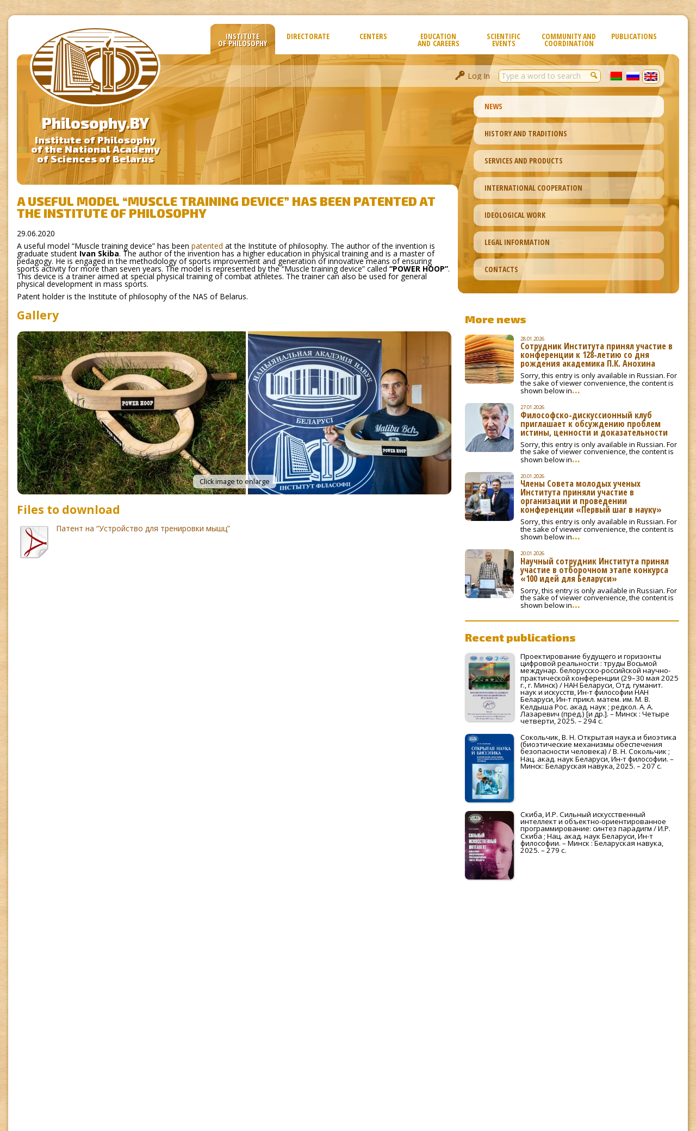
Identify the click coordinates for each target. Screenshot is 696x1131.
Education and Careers (438, 39)
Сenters (373, 36)
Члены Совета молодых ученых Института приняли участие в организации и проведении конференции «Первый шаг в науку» (591, 496)
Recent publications (520, 637)
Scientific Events (503, 39)
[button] (594, 75)
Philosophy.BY (95, 122)
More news (495, 318)
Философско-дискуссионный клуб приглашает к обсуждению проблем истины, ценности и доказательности (594, 424)
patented (207, 246)
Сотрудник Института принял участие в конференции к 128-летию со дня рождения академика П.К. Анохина (596, 355)
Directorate (308, 36)
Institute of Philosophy (242, 39)
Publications (634, 36)
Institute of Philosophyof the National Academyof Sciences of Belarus (95, 149)
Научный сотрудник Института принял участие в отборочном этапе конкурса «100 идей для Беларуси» (594, 570)
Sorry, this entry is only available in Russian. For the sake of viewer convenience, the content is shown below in (598, 382)
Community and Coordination (569, 39)
